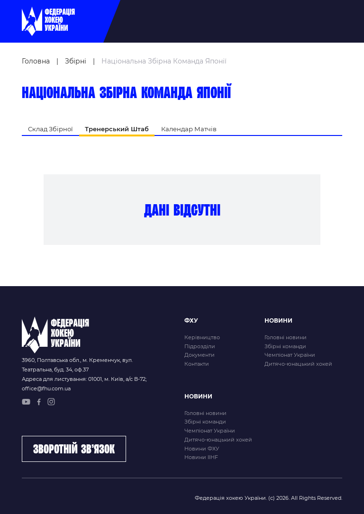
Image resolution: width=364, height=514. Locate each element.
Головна (36, 61)
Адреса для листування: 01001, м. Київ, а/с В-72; (84, 379)
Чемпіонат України (289, 355)
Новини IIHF (201, 457)
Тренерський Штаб (117, 129)
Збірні (75, 61)
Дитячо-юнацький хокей (298, 364)
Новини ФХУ (201, 448)
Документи (199, 355)
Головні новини (285, 337)
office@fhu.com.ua (46, 388)
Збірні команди (285, 346)
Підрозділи (199, 346)
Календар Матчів (189, 129)
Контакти (196, 364)
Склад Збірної (50, 129)
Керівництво (202, 337)
